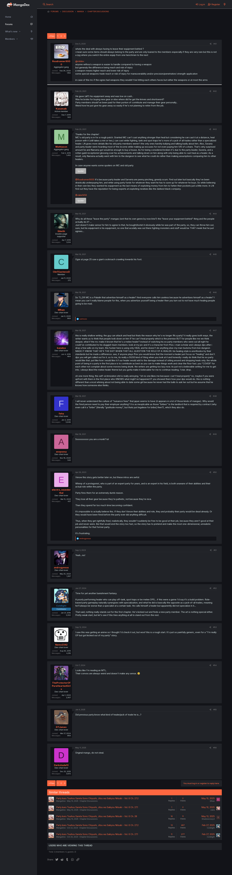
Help (132, 869)
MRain (61, 309)
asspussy (61, 451)
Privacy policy (119, 869)
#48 (215, 396)
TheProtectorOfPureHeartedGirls (61, 685)
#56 (215, 748)
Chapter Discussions (89, 801)
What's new (11, 31)
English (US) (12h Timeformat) (62, 869)
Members (10, 39)
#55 (215, 709)
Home (8, 17)
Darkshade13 (61, 765)
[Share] (210, 44)
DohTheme (193, 871)
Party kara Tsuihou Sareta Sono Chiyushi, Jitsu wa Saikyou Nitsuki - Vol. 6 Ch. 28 (96, 816)
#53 (215, 627)
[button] (20, 31)
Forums (9, 24)
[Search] (48, 4)
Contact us (86, 869)
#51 (215, 550)
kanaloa (61, 348)
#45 (215, 254)
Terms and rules (102, 869)
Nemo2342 (61, 644)
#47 (215, 330)
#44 (215, 214)
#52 (215, 588)
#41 (215, 44)
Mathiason (61, 146)
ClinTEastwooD (61, 271)
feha (61, 413)
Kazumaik (61, 108)
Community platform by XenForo (197, 868)
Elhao (212, 801)
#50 (215, 472)
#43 (215, 129)
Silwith (61, 231)
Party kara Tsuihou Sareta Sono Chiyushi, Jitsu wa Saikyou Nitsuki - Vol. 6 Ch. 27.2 (97, 798)
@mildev (79, 61)
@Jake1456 (81, 195)
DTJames (61, 727)
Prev (52, 36)
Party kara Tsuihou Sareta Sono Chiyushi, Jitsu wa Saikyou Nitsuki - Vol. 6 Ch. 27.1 (97, 807)
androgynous (61, 567)
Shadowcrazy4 (208, 819)
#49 (215, 434)
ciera (212, 810)
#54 (215, 665)
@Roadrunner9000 (84, 179)
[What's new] (224, 4)
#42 (215, 91)
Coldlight (211, 828)
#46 (215, 292)
